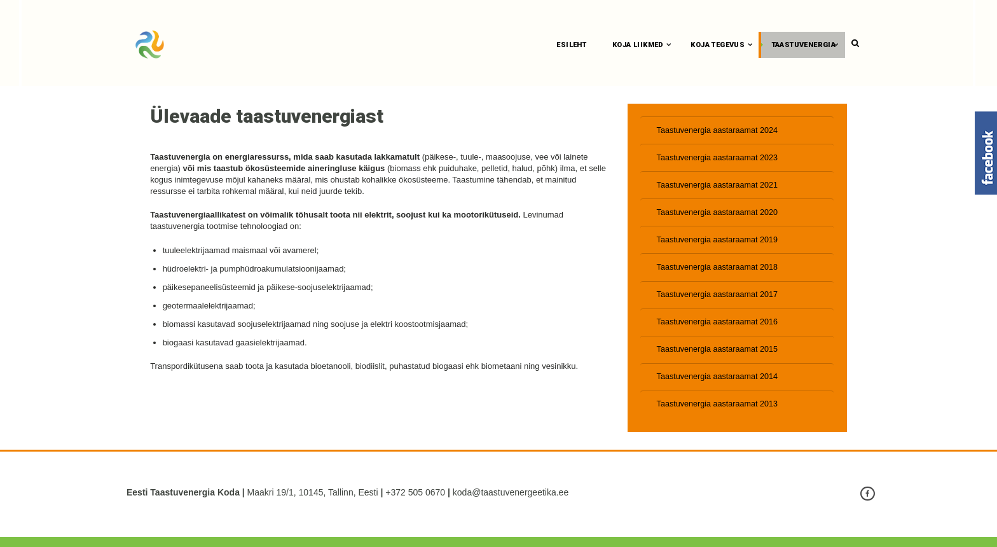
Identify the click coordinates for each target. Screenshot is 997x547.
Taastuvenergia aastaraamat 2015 (719, 357)
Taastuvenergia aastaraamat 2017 (719, 301)
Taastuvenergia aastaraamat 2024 (719, 132)
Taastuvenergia (805, 45)
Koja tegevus (719, 45)
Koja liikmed (639, 45)
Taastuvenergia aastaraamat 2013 (719, 414)
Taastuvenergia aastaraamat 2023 (719, 160)
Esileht (573, 45)
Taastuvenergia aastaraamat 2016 (719, 329)
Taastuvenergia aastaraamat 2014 (719, 386)
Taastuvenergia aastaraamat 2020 (719, 216)
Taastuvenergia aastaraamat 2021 (719, 188)
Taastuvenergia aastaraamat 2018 (719, 272)
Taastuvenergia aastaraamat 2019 (719, 244)
